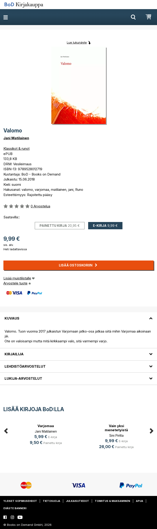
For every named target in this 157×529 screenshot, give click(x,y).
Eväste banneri (14, 508)
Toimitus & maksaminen (112, 501)
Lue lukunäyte (77, 42)
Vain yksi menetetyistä (116, 428)
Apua (139, 501)
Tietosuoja (51, 501)
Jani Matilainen (16, 138)
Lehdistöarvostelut (25, 366)
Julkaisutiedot (77, 501)
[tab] (78, 315)
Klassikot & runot (16, 148)
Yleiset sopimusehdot (20, 501)
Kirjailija (14, 354)
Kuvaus (12, 318)
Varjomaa (45, 426)
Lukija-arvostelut (23, 378)
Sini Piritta (116, 435)
